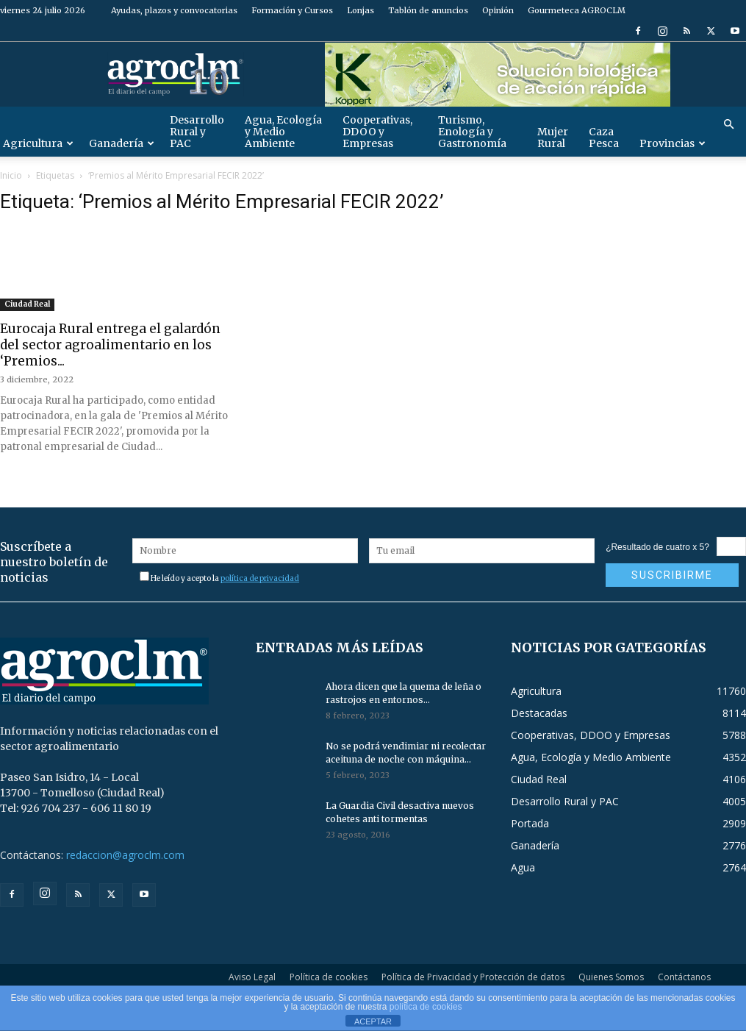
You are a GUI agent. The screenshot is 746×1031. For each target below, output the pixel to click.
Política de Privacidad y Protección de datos (472, 977)
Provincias (672, 143)
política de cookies (426, 1007)
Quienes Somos (611, 977)
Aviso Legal (252, 977)
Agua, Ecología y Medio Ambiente (283, 131)
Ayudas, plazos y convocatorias (174, 10)
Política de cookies (328, 977)
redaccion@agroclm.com (125, 855)
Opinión (498, 10)
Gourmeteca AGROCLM (576, 10)
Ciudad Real (27, 304)
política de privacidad (259, 578)
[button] (728, 125)
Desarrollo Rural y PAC (197, 131)
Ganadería (121, 143)
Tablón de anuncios (428, 10)
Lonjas (360, 10)
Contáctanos (684, 977)
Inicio (11, 175)
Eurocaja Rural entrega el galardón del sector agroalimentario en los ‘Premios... (110, 345)
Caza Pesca (604, 137)
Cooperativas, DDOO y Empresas (377, 131)
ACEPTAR (373, 1021)
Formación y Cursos (292, 10)
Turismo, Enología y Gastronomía (472, 131)
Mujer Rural (552, 137)
